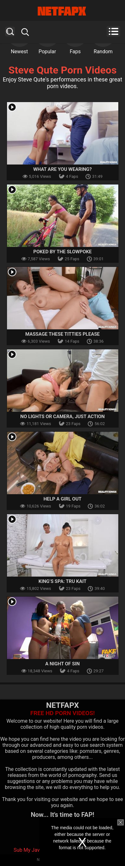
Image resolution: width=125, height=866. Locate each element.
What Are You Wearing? (62, 169)
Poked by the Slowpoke (62, 252)
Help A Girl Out (63, 499)
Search (10, 31)
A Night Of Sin (62, 664)
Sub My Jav (27, 850)
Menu (113, 31)
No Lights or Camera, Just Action (62, 416)
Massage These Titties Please (62, 334)
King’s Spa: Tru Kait (62, 581)
